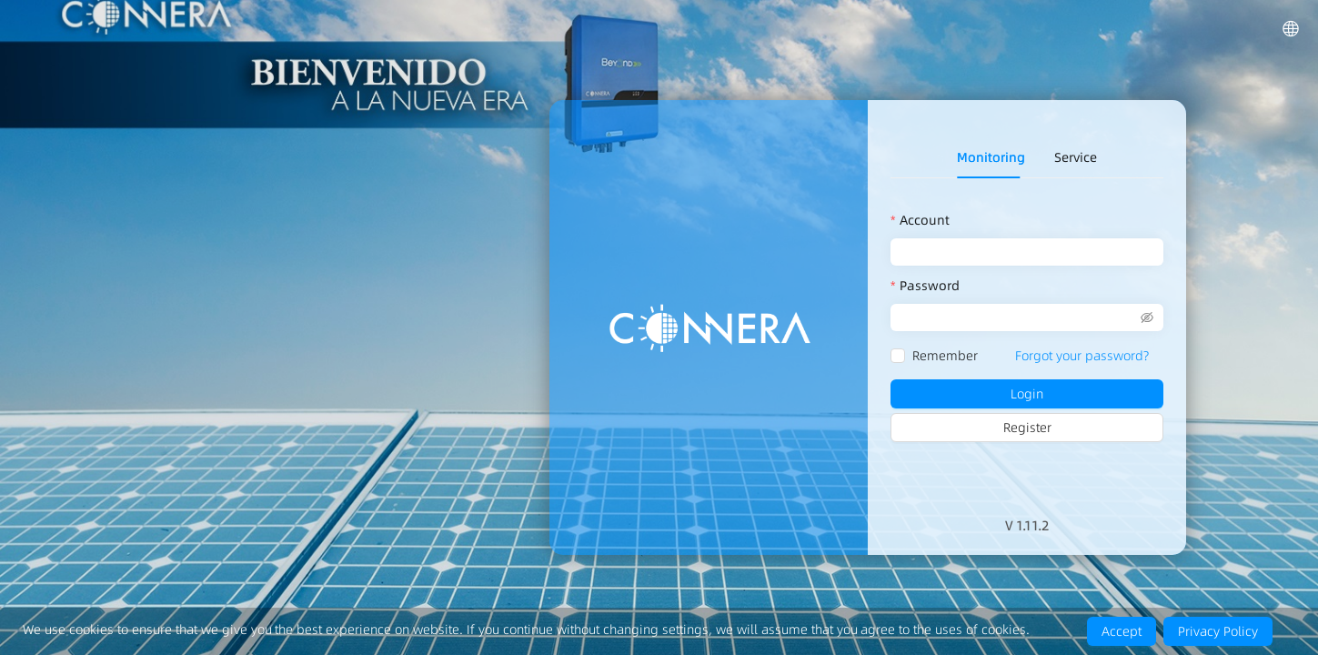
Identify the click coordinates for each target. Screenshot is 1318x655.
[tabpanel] (1026, 328)
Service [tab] (1075, 157)
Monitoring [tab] (991, 157)
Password (930, 286)
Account (925, 220)
